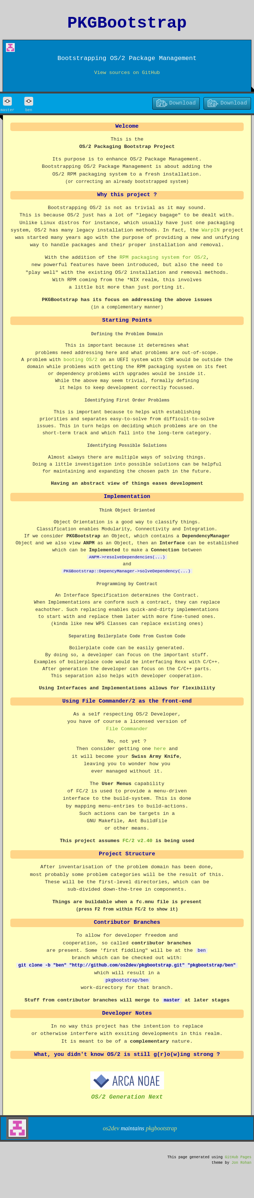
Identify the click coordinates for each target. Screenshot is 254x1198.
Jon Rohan (241, 1162)
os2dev (111, 1127)
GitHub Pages (238, 1156)
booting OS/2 (80, 359)
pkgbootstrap (161, 1127)
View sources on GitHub (127, 73)
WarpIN (211, 230)
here (160, 749)
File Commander (127, 729)
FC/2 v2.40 (137, 841)
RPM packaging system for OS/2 (162, 257)
